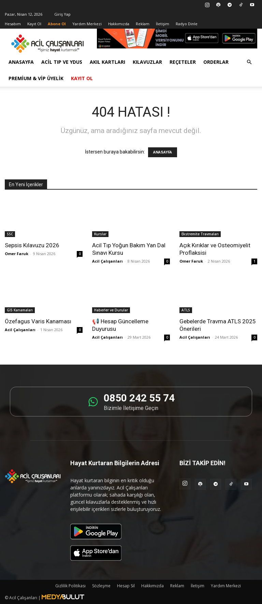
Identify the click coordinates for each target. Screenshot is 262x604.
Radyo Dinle (187, 23)
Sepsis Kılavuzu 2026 (32, 245)
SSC (10, 234)
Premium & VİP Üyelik (36, 78)
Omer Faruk (16, 253)
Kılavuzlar (147, 62)
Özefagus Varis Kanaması (38, 321)
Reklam (142, 23)
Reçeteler (183, 62)
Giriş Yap (62, 14)
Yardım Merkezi (87, 23)
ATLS (185, 310)
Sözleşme (101, 586)
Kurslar (100, 234)
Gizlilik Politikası (70, 586)
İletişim (162, 23)
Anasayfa (21, 62)
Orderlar (216, 62)
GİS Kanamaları (20, 310)
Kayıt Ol (34, 23)
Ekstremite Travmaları (200, 234)
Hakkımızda (118, 23)
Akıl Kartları (107, 62)
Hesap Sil (126, 586)
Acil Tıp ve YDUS (61, 62)
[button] (249, 62)
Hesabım (13, 23)
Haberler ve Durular (111, 310)
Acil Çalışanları (107, 261)
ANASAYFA (162, 152)
